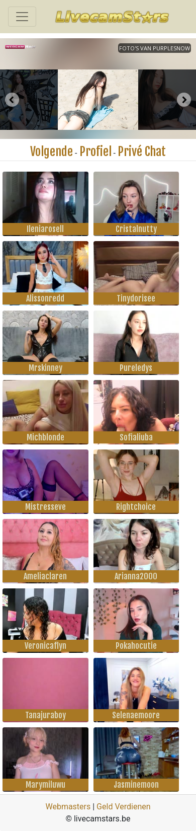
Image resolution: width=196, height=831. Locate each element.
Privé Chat (142, 151)
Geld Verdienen (123, 806)
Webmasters (67, 806)
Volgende (51, 151)
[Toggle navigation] (22, 17)
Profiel (95, 151)
